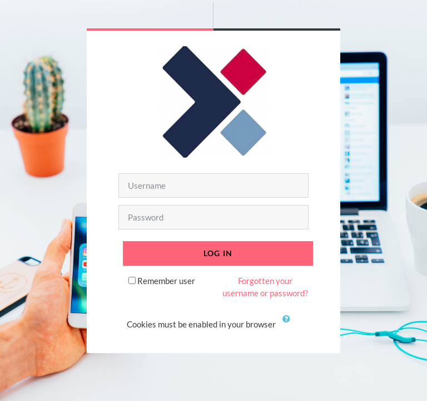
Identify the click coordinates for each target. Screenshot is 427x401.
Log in (218, 253)
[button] (288, 325)
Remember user (166, 281)
